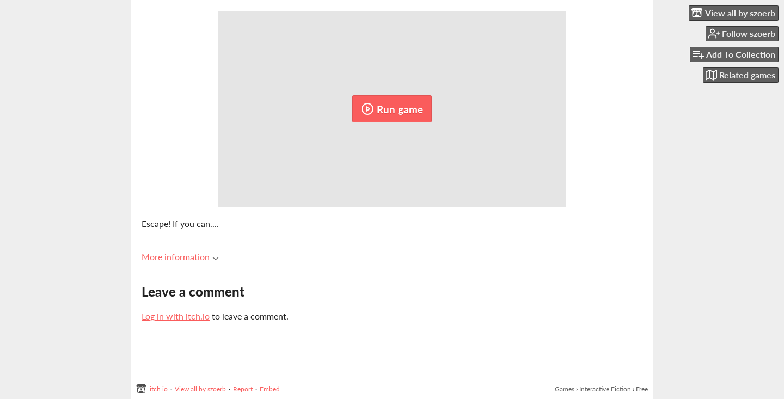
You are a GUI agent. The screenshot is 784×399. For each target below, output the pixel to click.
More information (180, 256)
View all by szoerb (200, 389)
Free (642, 389)
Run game (392, 108)
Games (564, 389)
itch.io (159, 389)
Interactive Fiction (605, 389)
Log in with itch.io (176, 316)
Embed (270, 389)
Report (243, 389)
